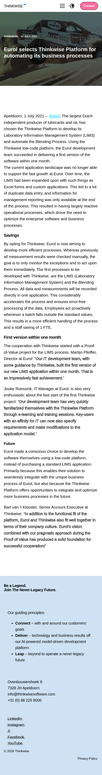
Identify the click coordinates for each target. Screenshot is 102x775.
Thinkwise (11, 36)
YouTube (15, 743)
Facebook (16, 737)
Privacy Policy (87, 758)
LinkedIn (15, 719)
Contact (89, 5)
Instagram (16, 725)
